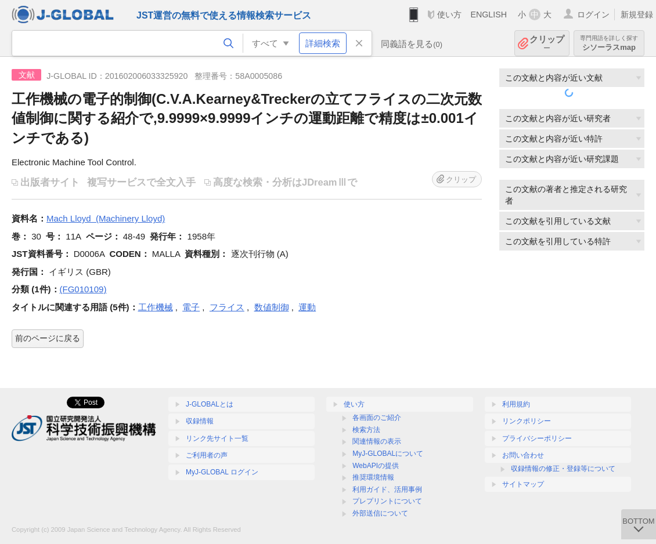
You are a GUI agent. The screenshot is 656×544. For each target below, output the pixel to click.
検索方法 (366, 430)
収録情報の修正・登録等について (563, 469)
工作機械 (155, 307)
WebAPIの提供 (375, 466)
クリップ (546, 43)
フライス (227, 307)
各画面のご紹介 (376, 418)
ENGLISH (488, 14)
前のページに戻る (47, 338)
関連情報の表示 (376, 441)
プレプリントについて (387, 501)
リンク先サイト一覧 (217, 438)
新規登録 (637, 14)
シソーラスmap (609, 43)
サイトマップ (523, 484)
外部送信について (380, 513)
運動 (307, 307)
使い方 (449, 14)
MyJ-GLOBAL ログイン (222, 472)
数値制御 (271, 307)
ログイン (593, 14)
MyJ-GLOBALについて (387, 453)
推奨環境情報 (373, 477)
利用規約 (516, 404)
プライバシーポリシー (537, 438)
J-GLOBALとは (209, 404)
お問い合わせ (523, 455)
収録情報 (200, 421)
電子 (191, 307)
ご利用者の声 (207, 455)
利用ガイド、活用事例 (387, 489)
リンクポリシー (526, 421)
